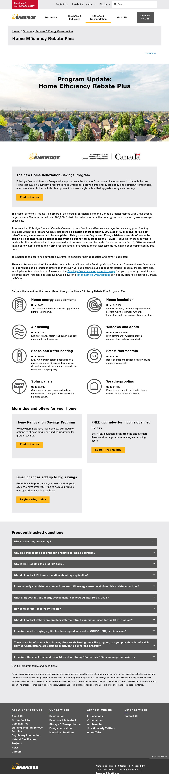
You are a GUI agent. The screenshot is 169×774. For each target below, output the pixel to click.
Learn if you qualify (108, 449)
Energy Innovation (60, 728)
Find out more (29, 197)
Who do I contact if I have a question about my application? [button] (51, 575)
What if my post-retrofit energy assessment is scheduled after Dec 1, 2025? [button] (61, 597)
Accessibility (138, 766)
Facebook (97, 716)
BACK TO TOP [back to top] (158, 756)
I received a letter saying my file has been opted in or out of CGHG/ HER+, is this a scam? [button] (70, 631)
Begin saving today (33, 499)
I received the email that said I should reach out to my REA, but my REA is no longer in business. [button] (75, 657)
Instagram (97, 720)
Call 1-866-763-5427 (24, 6)
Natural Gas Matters (24, 739)
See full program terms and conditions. (34, 666)
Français (150, 53)
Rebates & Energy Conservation (54, 31)
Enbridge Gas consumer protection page (91, 271)
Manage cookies (104, 766)
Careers (17, 751)
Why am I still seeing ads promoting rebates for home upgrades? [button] (54, 552)
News (15, 747)
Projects (17, 743)
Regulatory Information (26, 735)
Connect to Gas (145, 17)
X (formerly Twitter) (103, 728)
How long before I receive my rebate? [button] (37, 608)
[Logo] (24, 17)
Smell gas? (20, 3)
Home (16, 31)
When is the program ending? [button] (32, 541)
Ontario (27, 31)
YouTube (96, 732)
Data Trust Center (105, 769)
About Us (121, 17)
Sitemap (122, 766)
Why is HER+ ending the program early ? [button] (39, 564)
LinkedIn (96, 724)
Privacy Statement (129, 769)
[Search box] (115, 4)
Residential (51, 17)
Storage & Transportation (98, 18)
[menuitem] (51, 17)
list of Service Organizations (93, 274)
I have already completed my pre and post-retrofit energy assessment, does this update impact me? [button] (76, 586)
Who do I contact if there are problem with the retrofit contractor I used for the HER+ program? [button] (73, 620)
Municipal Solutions (61, 732)
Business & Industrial (74, 18)
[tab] (84, 542)
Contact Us (61, 4)
